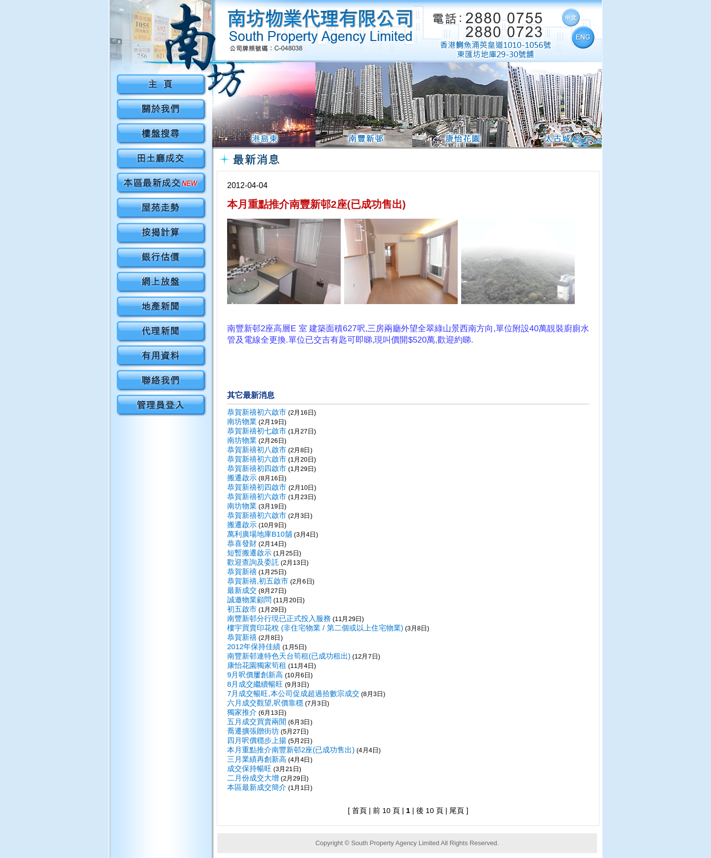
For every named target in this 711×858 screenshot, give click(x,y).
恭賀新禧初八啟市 (256, 449)
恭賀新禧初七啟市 (256, 431)
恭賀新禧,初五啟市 (257, 581)
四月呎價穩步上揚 (256, 740)
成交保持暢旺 (249, 768)
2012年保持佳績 (253, 646)
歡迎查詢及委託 (253, 562)
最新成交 (242, 590)
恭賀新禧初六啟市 (256, 412)
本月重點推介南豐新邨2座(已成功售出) (291, 749)
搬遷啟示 (242, 477)
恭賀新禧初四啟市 (256, 468)
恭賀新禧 (242, 571)
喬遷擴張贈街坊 (253, 731)
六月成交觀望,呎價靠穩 (265, 703)
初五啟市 (242, 609)
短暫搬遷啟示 (249, 552)
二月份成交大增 (253, 778)
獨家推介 (242, 712)
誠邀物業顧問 (249, 599)
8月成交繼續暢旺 (255, 684)
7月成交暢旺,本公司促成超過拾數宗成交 (293, 693)
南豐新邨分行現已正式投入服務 (279, 618)
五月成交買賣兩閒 (256, 721)
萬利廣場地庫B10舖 (259, 534)
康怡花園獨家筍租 (256, 665)
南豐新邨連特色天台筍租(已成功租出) (289, 656)
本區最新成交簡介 (256, 787)
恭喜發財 (242, 543)
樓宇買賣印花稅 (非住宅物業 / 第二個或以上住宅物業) (315, 628)
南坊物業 (242, 421)
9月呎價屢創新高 (255, 674)
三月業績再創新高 (256, 759)
